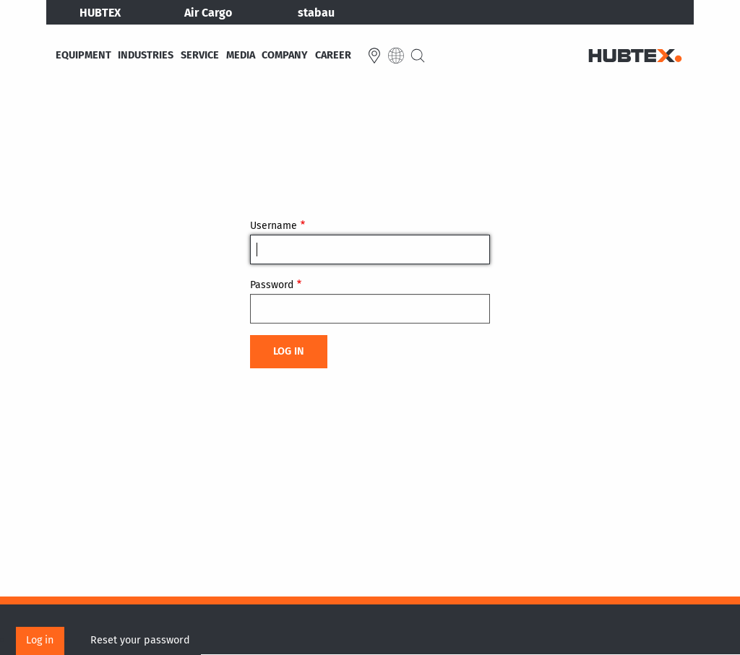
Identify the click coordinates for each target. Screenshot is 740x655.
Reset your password (140, 640)
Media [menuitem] (240, 56)
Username (273, 226)
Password (271, 285)
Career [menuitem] (333, 56)
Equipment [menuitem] (83, 56)
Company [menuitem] (285, 56)
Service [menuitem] (200, 56)
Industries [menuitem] (145, 56)
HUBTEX (100, 12)
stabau (316, 12)
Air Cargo (208, 12)
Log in (39, 640)
